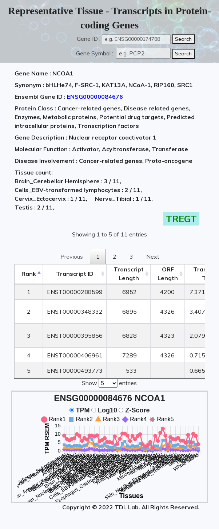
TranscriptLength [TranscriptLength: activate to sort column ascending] (129, 274)
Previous (71, 256)
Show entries (109, 382)
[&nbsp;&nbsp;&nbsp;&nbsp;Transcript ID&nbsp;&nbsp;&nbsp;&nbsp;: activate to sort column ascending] (75, 273)
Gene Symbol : (95, 53)
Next (152, 256)
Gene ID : (88, 38)
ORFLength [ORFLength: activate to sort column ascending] (168, 274)
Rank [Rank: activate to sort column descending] (28, 273)
